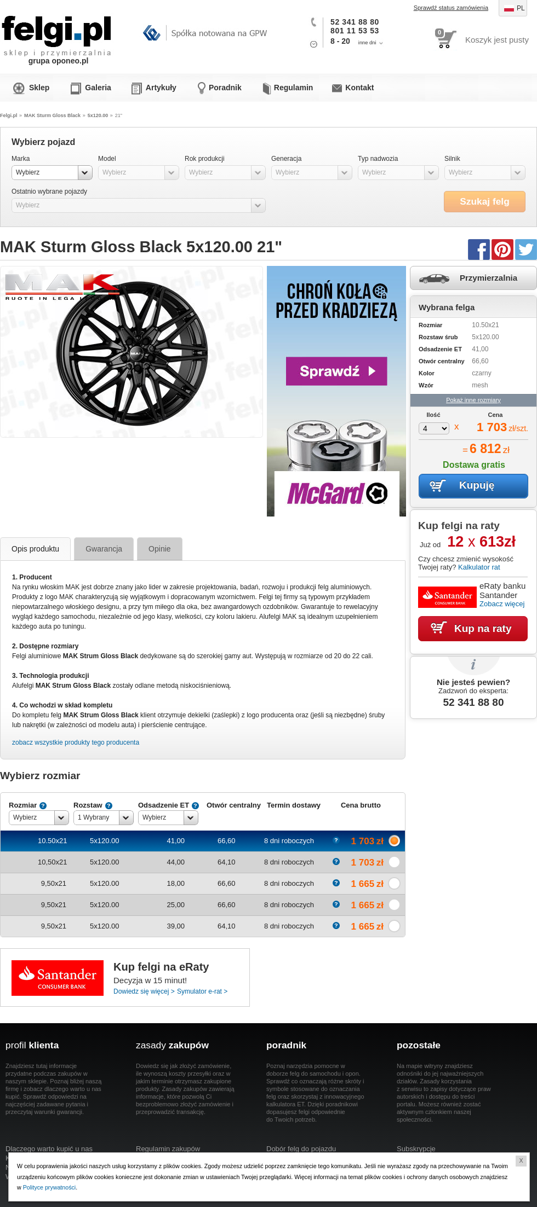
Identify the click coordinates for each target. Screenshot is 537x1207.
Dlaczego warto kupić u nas (49, 1149)
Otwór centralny (234, 805)
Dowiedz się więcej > (144, 991)
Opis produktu (35, 548)
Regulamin (293, 87)
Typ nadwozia (378, 159)
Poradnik (225, 87)
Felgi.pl (57, 30)
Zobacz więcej (501, 604)
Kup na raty (483, 628)
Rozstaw (87, 805)
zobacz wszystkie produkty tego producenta (75, 742)
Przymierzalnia (488, 277)
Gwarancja (103, 548)
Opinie (159, 548)
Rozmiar (23, 805)
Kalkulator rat (479, 567)
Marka (21, 159)
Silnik (452, 159)
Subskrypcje (416, 1149)
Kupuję (476, 485)
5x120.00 (98, 115)
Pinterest (502, 249)
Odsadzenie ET (163, 805)
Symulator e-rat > (202, 991)
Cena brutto (361, 805)
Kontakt (359, 87)
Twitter (526, 249)
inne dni (367, 42)
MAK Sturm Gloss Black (52, 115)
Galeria (98, 87)
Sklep (39, 87)
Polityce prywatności (49, 1187)
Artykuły (161, 87)
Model (107, 159)
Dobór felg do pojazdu (301, 1149)
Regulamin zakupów (168, 1149)
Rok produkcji (205, 159)
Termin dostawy (294, 805)
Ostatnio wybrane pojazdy (49, 191)
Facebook (479, 249)
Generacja (286, 159)
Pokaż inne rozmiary (473, 400)
